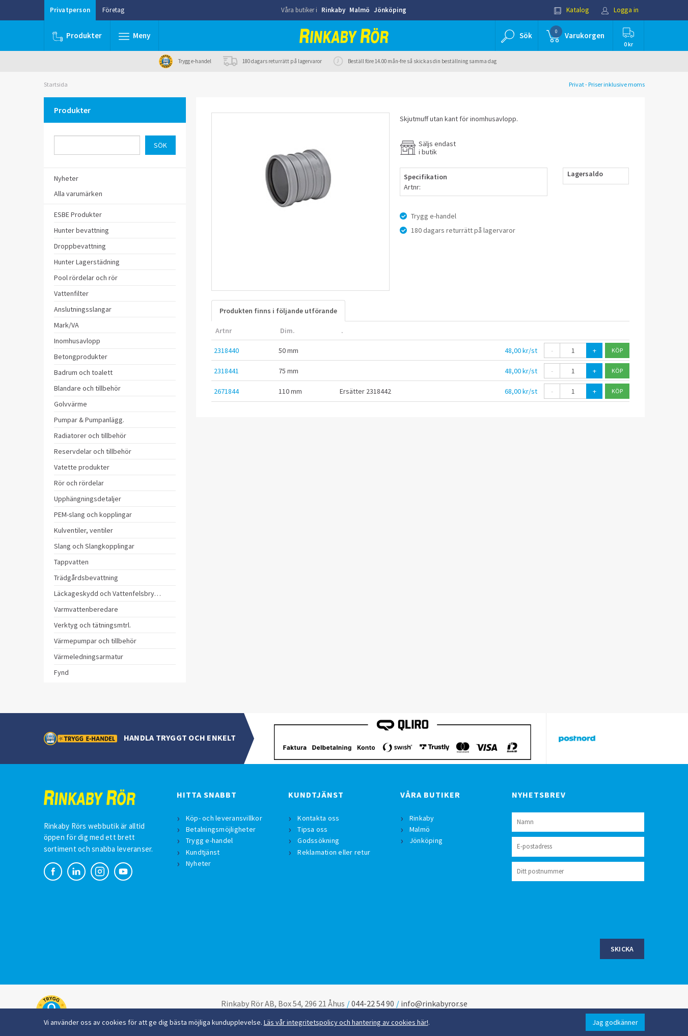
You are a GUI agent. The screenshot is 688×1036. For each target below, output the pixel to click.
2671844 (226, 391)
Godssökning (318, 840)
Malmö (359, 10)
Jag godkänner (615, 1022)
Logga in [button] (620, 10)
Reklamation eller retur (333, 852)
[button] (134, 35)
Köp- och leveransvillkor (224, 818)
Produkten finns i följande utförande (278, 310)
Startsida (56, 84)
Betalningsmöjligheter (221, 829)
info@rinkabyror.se (434, 1003)
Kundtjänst (203, 852)
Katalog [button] (571, 10)
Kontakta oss (318, 818)
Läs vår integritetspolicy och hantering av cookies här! (346, 1022)
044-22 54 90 (372, 1003)
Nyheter (198, 863)
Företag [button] (113, 10)
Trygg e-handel (209, 840)
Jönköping (390, 10)
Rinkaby (333, 10)
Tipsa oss (312, 829)
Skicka (622, 948)
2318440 (226, 350)
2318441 (226, 370)
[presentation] (589, 909)
